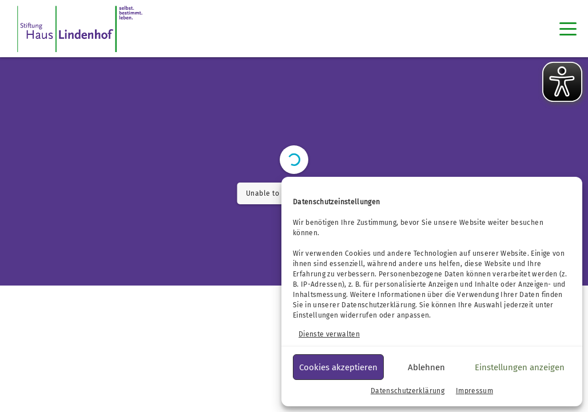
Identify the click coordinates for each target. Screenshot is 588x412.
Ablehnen (426, 367)
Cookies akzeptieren (338, 367)
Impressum (474, 391)
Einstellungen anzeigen (520, 367)
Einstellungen (316, 315)
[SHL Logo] (79, 28)
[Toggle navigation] (568, 28)
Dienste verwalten (329, 334)
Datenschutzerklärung (378, 305)
